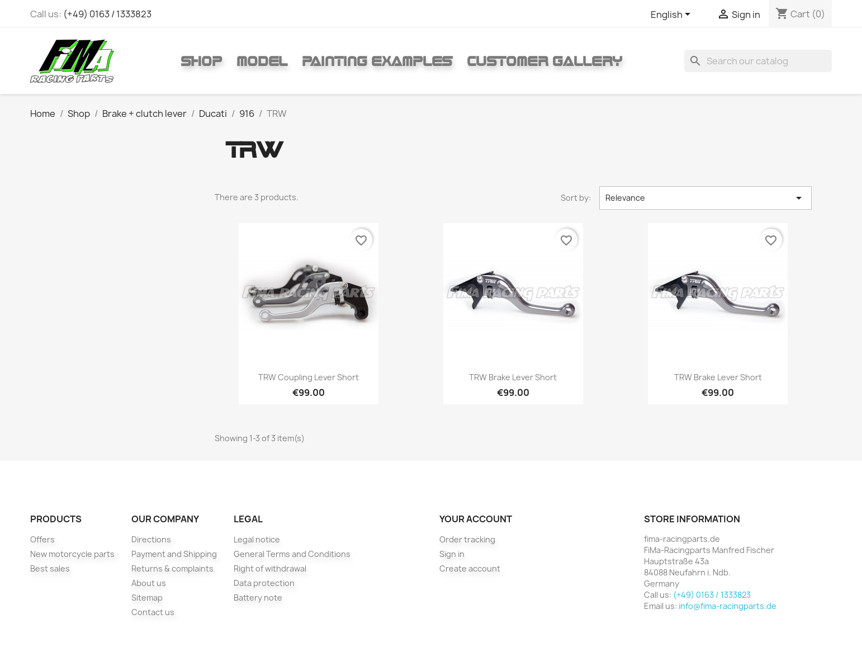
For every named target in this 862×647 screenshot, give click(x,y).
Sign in (452, 554)
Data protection (264, 583)
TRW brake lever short (513, 377)
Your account (475, 519)
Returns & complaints (172, 568)
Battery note (258, 597)
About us (148, 583)
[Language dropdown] (672, 15)
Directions (151, 539)
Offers (42, 539)
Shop (201, 61)
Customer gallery (544, 61)
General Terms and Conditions (292, 554)
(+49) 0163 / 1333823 (107, 14)
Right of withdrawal (270, 568)
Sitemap (147, 597)
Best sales (50, 568)
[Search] (758, 61)
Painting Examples (377, 61)
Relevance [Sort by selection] (705, 198)
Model (261, 61)
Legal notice (257, 539)
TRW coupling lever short (308, 377)
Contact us (152, 612)
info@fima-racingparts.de (727, 606)
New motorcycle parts (72, 554)
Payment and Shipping (174, 554)
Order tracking (467, 539)
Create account (469, 568)
